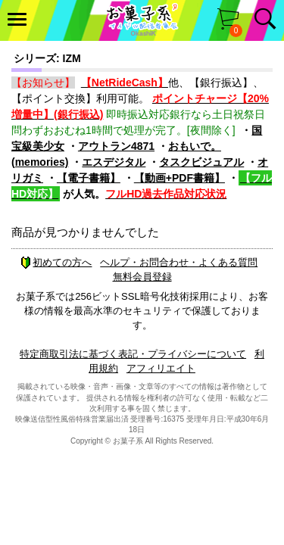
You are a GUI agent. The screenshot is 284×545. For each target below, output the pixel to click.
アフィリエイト (160, 368)
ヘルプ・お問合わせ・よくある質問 (178, 262)
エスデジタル (113, 162)
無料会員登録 (142, 276)
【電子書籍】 (88, 178)
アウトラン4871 (116, 146)
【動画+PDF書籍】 (179, 178)
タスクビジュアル (201, 162)
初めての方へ (56, 262)
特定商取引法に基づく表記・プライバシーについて (133, 354)
